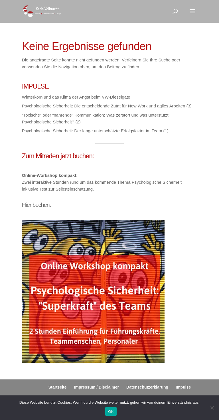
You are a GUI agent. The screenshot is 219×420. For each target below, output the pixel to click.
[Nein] (212, 408)
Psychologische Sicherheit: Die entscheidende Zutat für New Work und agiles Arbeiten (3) (107, 105)
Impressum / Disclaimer (96, 387)
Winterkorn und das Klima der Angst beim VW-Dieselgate (76, 97)
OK (110, 411)
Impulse (183, 387)
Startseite (57, 387)
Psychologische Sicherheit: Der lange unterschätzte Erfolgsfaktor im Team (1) (95, 130)
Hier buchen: (36, 205)
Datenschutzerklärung (147, 387)
